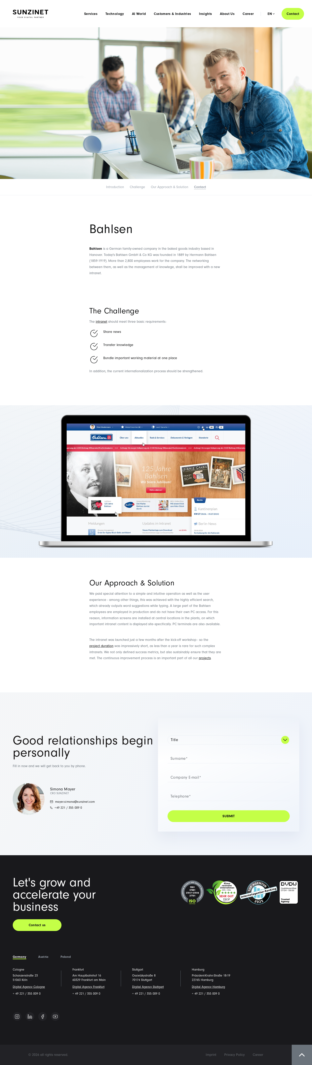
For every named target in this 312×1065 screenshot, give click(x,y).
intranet (101, 322)
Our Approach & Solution (169, 187)
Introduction (115, 187)
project (94, 646)
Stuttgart (137, 969)
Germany (19, 957)
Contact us (37, 925)
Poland (65, 957)
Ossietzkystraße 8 (144, 975)
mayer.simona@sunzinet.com (72, 802)
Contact (293, 14)
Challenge (137, 187)
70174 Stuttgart (142, 980)
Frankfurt (78, 969)
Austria (43, 957)
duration (106, 646)
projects (205, 658)
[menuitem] (211, 1055)
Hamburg (198, 969)
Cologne (18, 969)
